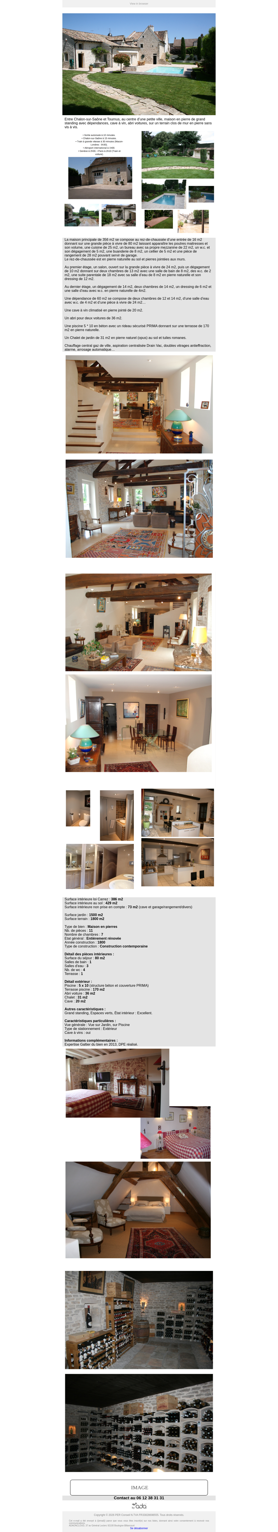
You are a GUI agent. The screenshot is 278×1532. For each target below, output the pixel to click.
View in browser (139, 3)
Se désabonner (139, 1528)
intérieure (85, 899)
